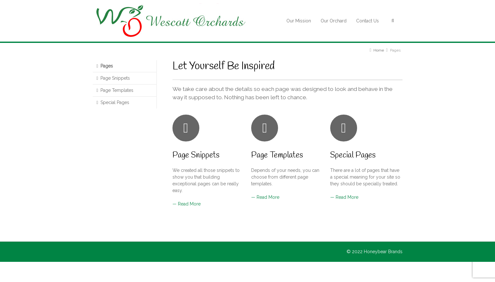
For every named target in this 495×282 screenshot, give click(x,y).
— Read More (186, 203)
